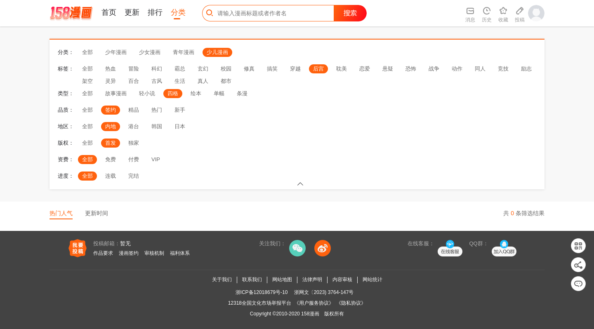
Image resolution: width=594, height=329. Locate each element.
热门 (156, 110)
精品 (133, 110)
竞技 (503, 69)
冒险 (133, 69)
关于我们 (222, 279)
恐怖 (410, 69)
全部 (87, 52)
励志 (526, 69)
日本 (179, 126)
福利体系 (180, 253)
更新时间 (96, 213)
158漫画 (310, 314)
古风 (156, 81)
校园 (226, 69)
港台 (133, 126)
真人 (203, 81)
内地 (110, 126)
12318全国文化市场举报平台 (259, 303)
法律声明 (312, 279)
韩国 (156, 126)
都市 (226, 81)
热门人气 (61, 213)
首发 (110, 143)
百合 (133, 81)
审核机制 (154, 253)
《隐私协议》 (351, 303)
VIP (155, 159)
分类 (178, 12)
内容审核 (342, 279)
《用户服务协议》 (314, 303)
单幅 (219, 93)
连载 (110, 176)
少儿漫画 (217, 52)
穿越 (295, 69)
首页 (108, 12)
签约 (110, 110)
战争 (434, 69)
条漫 (242, 93)
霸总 (179, 69)
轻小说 (147, 93)
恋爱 (364, 69)
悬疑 (387, 69)
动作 (457, 69)
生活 (179, 81)
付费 (133, 159)
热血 (110, 69)
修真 (249, 69)
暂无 (125, 243)
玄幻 (203, 69)
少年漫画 (116, 52)
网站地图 (282, 279)
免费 (110, 159)
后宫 (318, 69)
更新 (132, 12)
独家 (133, 143)
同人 (480, 69)
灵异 (110, 81)
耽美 (341, 69)
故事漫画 (116, 93)
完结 (133, 176)
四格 (172, 93)
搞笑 (272, 69)
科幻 (156, 69)
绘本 (196, 93)
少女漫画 (149, 52)
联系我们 (252, 279)
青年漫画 (183, 52)
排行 (155, 12)
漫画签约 (129, 253)
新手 (179, 110)
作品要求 (103, 253)
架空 (87, 81)
